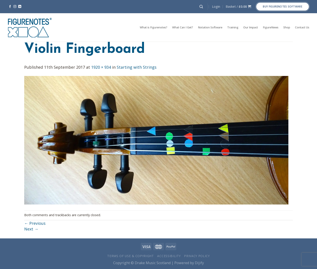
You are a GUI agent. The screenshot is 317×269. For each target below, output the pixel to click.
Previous (35, 223)
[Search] (201, 7)
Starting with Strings (137, 67)
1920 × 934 (101, 67)
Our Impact (250, 27)
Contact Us (302, 27)
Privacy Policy (197, 256)
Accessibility (169, 256)
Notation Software (210, 27)
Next (31, 229)
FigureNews (270, 27)
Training (232, 27)
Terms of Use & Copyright (130, 256)
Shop (286, 27)
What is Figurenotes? (153, 27)
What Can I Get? (182, 27)
